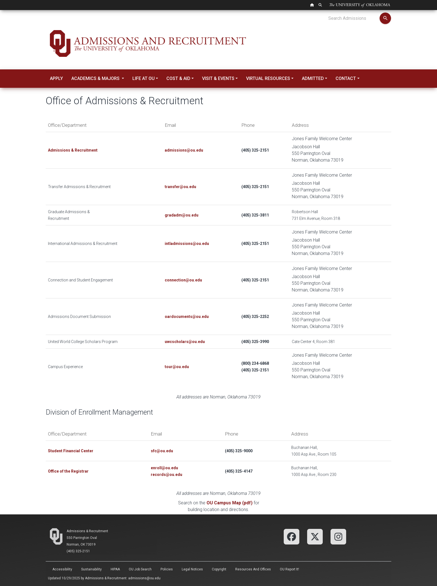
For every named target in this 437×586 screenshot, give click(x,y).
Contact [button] (346, 78)
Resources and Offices (253, 569)
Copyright (219, 569)
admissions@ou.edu (144, 578)
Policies (167, 569)
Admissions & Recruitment (87, 531)
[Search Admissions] (353, 18)
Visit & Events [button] (218, 78)
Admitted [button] (313, 78)
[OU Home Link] (312, 5)
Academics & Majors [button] (96, 78)
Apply (56, 78)
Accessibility (62, 569)
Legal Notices (192, 569)
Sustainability (91, 569)
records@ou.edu (166, 474)
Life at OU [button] (143, 78)
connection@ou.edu (183, 280)
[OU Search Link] (320, 5)
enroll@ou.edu (164, 468)
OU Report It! (289, 569)
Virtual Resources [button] (268, 78)
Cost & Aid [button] (178, 78)
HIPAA (115, 569)
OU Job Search (140, 569)
